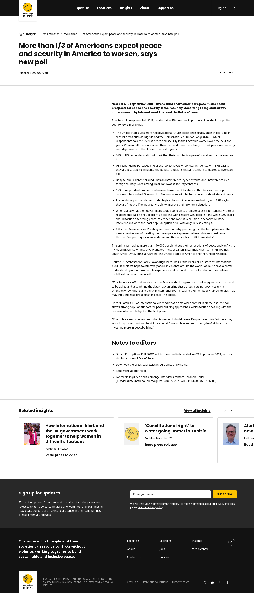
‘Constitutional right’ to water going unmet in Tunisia (176, 428)
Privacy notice (180, 582)
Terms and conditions (155, 582)
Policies (164, 557)
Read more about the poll (132, 371)
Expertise (82, 8)
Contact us (134, 557)
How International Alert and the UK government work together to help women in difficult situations (74, 434)
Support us (165, 8)
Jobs (162, 549)
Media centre (200, 549)
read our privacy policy (150, 507)
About (144, 8)
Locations (104, 8)
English (221, 8)
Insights (126, 8)
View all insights (197, 410)
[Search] (233, 8)
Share (232, 72)
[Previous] (225, 411)
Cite (222, 72)
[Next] (231, 411)
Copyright (133, 582)
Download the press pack (132, 364)
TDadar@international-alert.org (137, 381)
